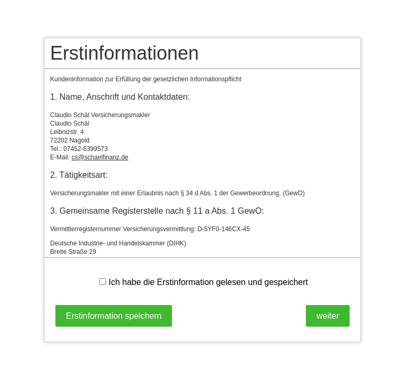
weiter (327, 315)
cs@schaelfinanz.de (100, 157)
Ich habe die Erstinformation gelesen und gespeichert (203, 282)
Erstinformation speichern (113, 315)
